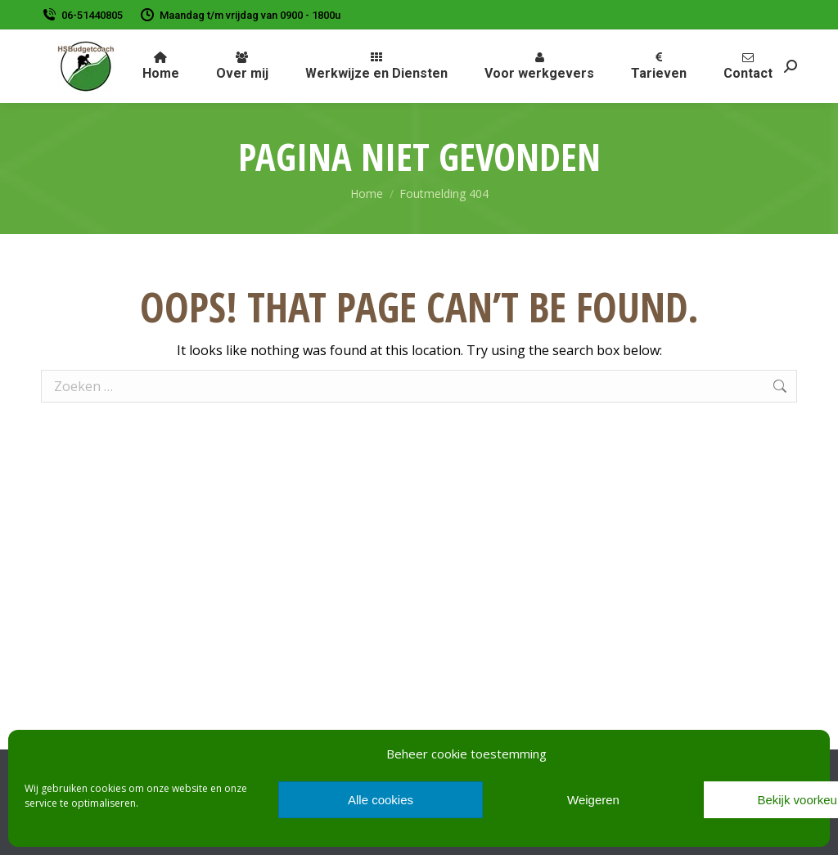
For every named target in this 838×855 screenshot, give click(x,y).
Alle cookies (380, 800)
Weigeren (593, 800)
